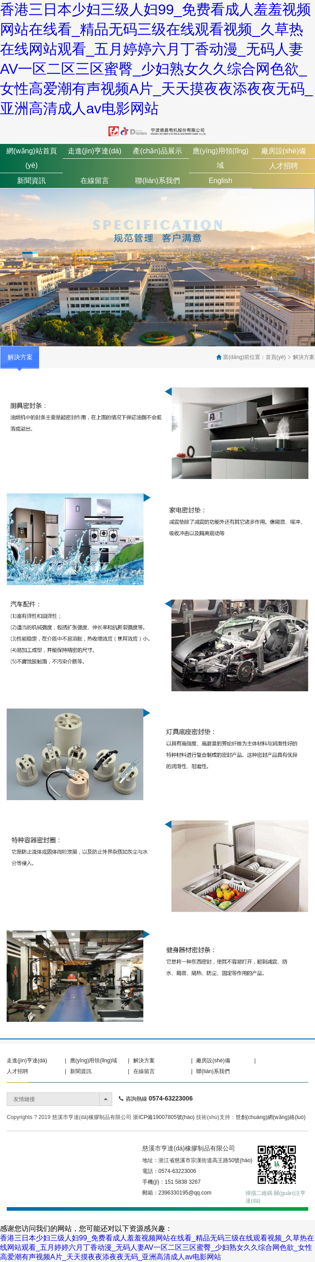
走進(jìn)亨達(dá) (95, 151)
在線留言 (94, 180)
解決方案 (304, 357)
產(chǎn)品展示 (157, 151)
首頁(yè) (276, 357)
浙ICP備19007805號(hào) (163, 1117)
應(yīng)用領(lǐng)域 (94, 1060)
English (220, 180)
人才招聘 (283, 166)
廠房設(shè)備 (283, 151)
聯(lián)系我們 (157, 180)
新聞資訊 (31, 180)
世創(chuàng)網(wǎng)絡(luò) (271, 1117)
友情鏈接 (24, 1099)
